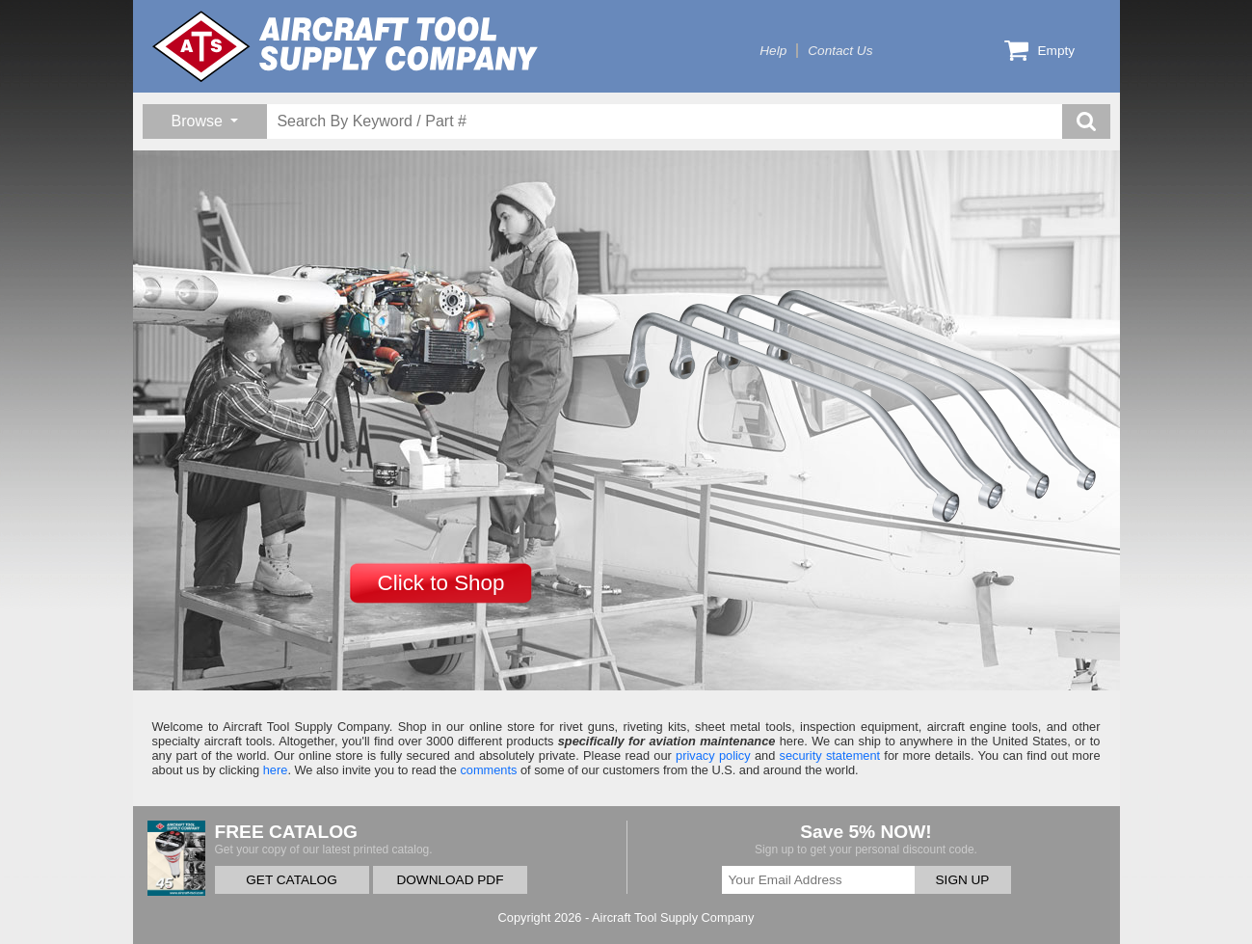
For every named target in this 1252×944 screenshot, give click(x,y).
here (275, 770)
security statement (830, 755)
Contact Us (840, 50)
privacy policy (713, 755)
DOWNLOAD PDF (449, 880)
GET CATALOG (291, 880)
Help (772, 50)
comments (488, 770)
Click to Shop (441, 583)
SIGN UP (963, 880)
